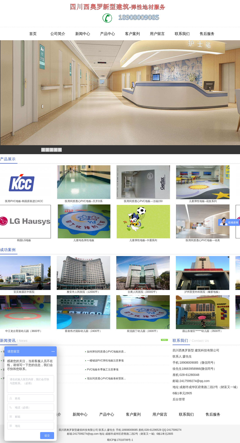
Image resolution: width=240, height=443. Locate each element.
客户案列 (132, 33)
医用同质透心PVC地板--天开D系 (84, 201)
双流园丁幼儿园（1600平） (144, 331)
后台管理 (179, 399)
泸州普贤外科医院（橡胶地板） (203, 291)
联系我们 (182, 33)
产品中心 (107, 33)
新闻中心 (82, 33)
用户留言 (157, 33)
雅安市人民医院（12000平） (84, 291)
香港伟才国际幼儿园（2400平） (84, 331)
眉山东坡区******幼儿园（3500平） (203, 331)
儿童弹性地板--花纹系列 (204, 201)
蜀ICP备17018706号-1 (120, 439)
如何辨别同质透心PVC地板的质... (106, 351)
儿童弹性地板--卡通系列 (144, 240)
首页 (33, 33)
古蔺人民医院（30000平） (144, 291)
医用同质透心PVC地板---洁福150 (144, 201)
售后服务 (207, 33)
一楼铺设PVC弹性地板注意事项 (105, 360)
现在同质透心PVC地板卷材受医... (106, 378)
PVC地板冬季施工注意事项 (103, 369)
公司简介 (57, 33)
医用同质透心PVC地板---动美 (204, 240)
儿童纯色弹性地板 (84, 240)
